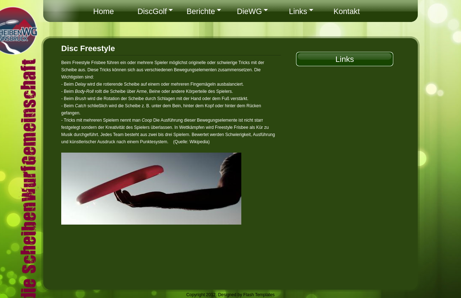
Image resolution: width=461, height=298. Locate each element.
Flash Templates (258, 294)
